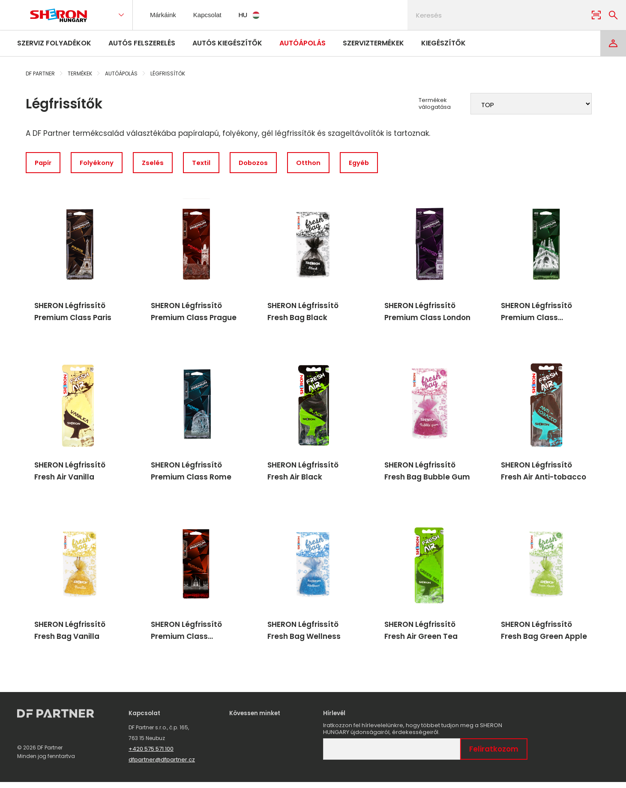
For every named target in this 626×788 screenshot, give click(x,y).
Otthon (317, 163)
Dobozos (261, 163)
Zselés (157, 163)
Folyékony (100, 163)
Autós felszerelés (141, 43)
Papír (44, 163)
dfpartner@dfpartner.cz (162, 765)
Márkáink (163, 14)
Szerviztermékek (373, 43)
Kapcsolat (210, 14)
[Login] (613, 43)
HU (254, 14)
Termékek (80, 73)
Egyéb (369, 163)
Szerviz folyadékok (54, 43)
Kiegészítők (443, 43)
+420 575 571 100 (151, 755)
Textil (207, 163)
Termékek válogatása (435, 104)
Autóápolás (302, 43)
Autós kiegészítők (227, 43)
